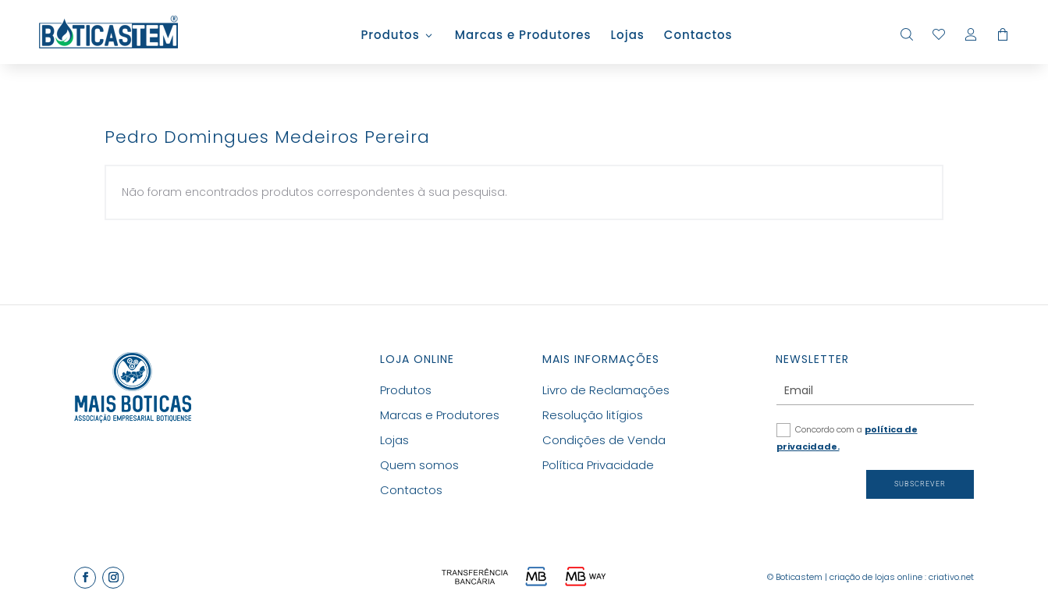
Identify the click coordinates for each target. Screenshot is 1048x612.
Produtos (390, 36)
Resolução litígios (592, 415)
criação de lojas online (876, 577)
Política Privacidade (598, 465)
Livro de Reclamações (606, 390)
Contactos (698, 36)
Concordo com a (847, 438)
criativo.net (951, 577)
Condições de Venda (604, 440)
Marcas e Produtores (523, 36)
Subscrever (920, 484)
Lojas (627, 36)
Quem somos (419, 465)
